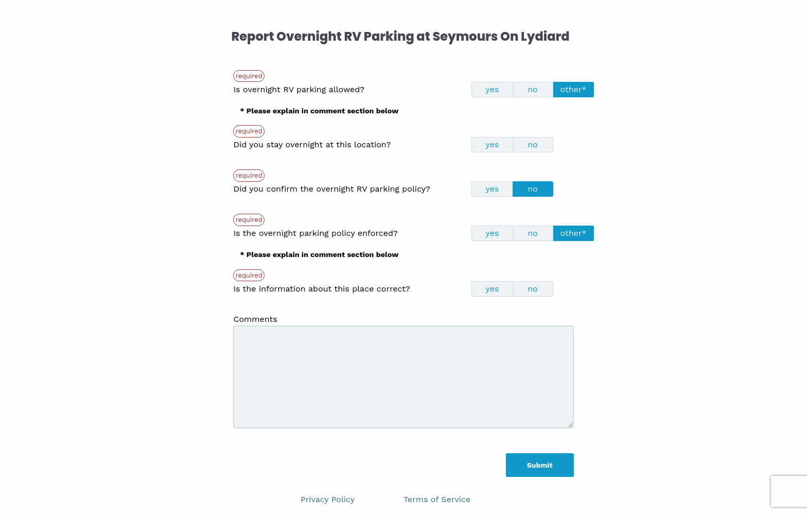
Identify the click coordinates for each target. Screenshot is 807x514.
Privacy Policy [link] (328, 499)
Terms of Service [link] (437, 499)
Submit (540, 465)
